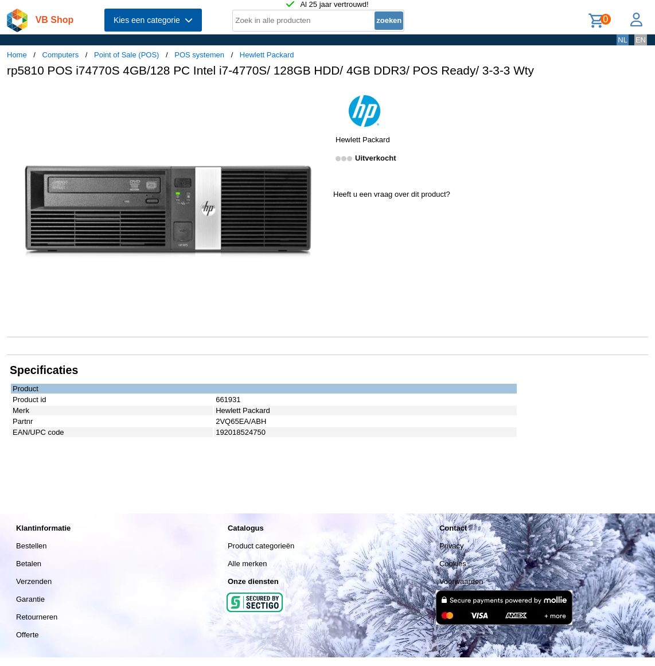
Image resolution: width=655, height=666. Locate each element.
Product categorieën (261, 546)
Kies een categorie (153, 20)
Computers (60, 54)
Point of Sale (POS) (126, 54)
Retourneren (36, 617)
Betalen (28, 563)
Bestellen (31, 546)
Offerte (27, 634)
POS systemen (199, 54)
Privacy (451, 546)
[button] (317, 98)
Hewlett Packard (267, 54)
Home (17, 54)
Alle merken (247, 563)
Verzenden (34, 581)
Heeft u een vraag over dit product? (391, 194)
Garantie (30, 599)
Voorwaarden (461, 581)
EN (640, 40)
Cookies (452, 563)
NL (622, 40)
